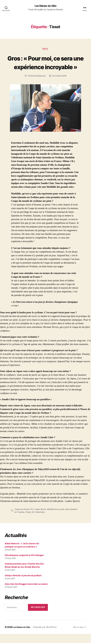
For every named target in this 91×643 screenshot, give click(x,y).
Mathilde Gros (54, 518)
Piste (45, 49)
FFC (32, 518)
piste (63, 518)
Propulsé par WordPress (46, 636)
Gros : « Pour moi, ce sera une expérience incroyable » (45, 67)
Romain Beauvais (38, 85)
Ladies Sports (41, 518)
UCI (41, 521)
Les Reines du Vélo (45, 5)
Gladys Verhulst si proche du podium (23, 584)
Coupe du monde (22, 518)
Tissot (36, 521)
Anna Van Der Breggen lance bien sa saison (26, 593)
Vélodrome (49, 521)
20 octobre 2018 (59, 85)
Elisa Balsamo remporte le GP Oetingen (24, 564)
